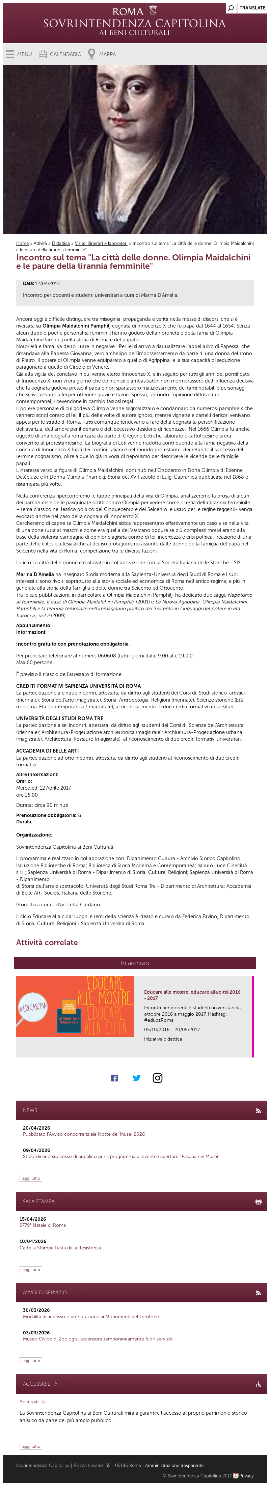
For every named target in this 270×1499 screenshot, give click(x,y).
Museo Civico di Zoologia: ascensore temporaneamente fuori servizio (98, 1339)
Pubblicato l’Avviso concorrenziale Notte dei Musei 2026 (84, 1134)
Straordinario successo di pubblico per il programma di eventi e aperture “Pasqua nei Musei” (121, 1156)
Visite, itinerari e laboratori (101, 243)
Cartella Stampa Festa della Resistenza (60, 1248)
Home (22, 243)
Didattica (61, 243)
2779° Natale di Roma (43, 1225)
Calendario (65, 54)
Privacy (246, 1475)
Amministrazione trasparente (174, 1465)
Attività (40, 243)
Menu (24, 54)
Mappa (107, 54)
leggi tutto (31, 1178)
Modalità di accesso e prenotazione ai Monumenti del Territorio (91, 1317)
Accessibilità (33, 1402)
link (248, 1050)
